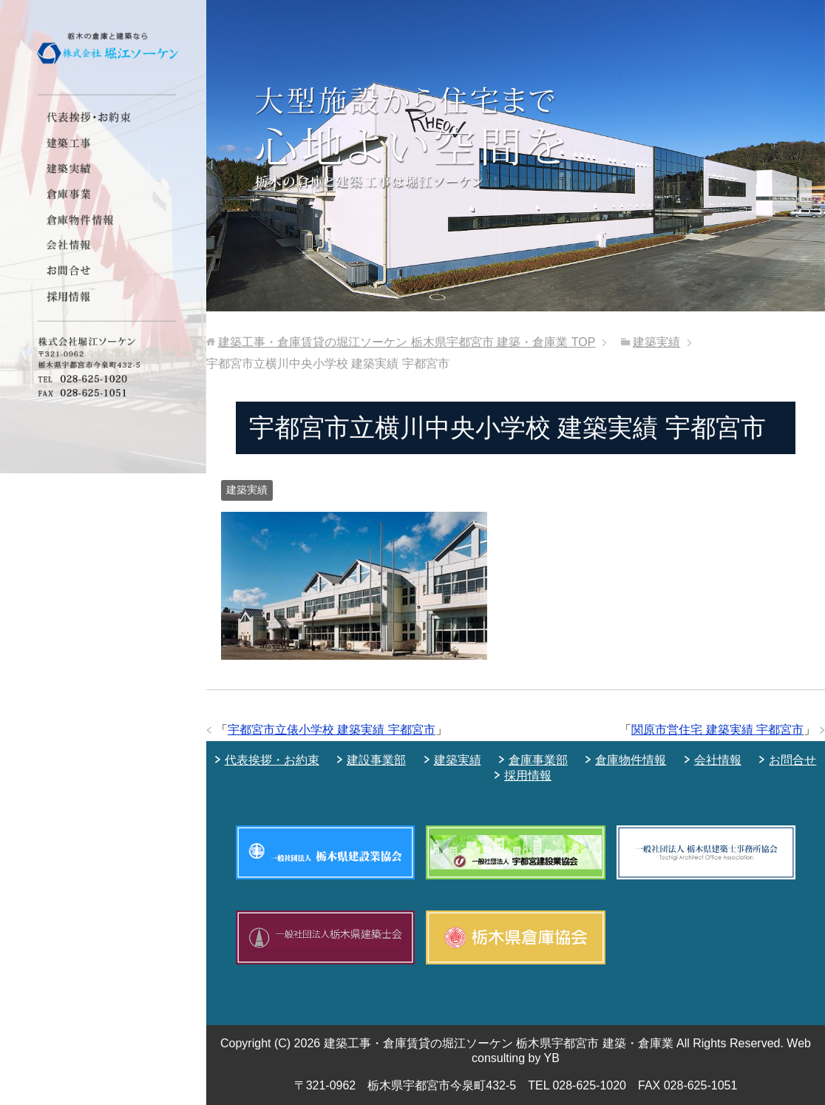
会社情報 (717, 760)
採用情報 (527, 775)
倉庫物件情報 (630, 760)
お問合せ (792, 760)
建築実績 (247, 490)
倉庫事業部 (538, 760)
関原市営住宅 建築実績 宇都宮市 (717, 729)
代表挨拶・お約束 (272, 760)
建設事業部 (376, 760)
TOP (406, 342)
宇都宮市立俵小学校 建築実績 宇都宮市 (331, 729)
